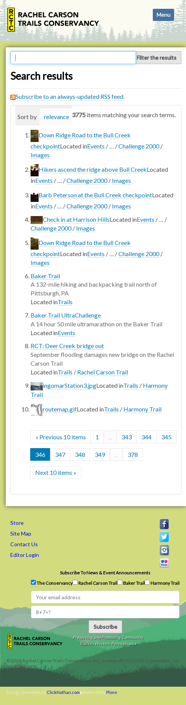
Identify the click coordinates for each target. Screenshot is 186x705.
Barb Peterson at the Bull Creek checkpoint (95, 194)
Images (40, 154)
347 (60, 454)
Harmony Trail (142, 409)
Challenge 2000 (138, 146)
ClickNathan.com (63, 692)
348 (80, 454)
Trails (65, 301)
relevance (56, 116)
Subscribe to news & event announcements (105, 573)
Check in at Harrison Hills (76, 219)
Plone (111, 692)
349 (100, 454)
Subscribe (105, 626)
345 (166, 436)
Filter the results (156, 57)
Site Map (20, 533)
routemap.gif (60, 409)
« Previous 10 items (61, 436)
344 (146, 436)
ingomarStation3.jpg (69, 385)
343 (126, 436)
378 (133, 454)
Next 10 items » (55, 472)
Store (17, 522)
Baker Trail (45, 275)
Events (96, 146)
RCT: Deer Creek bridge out (67, 345)
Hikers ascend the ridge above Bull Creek (93, 169)
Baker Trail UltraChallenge (66, 315)
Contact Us (24, 544)
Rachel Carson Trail (102, 372)
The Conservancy (52, 583)
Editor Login (24, 555)
